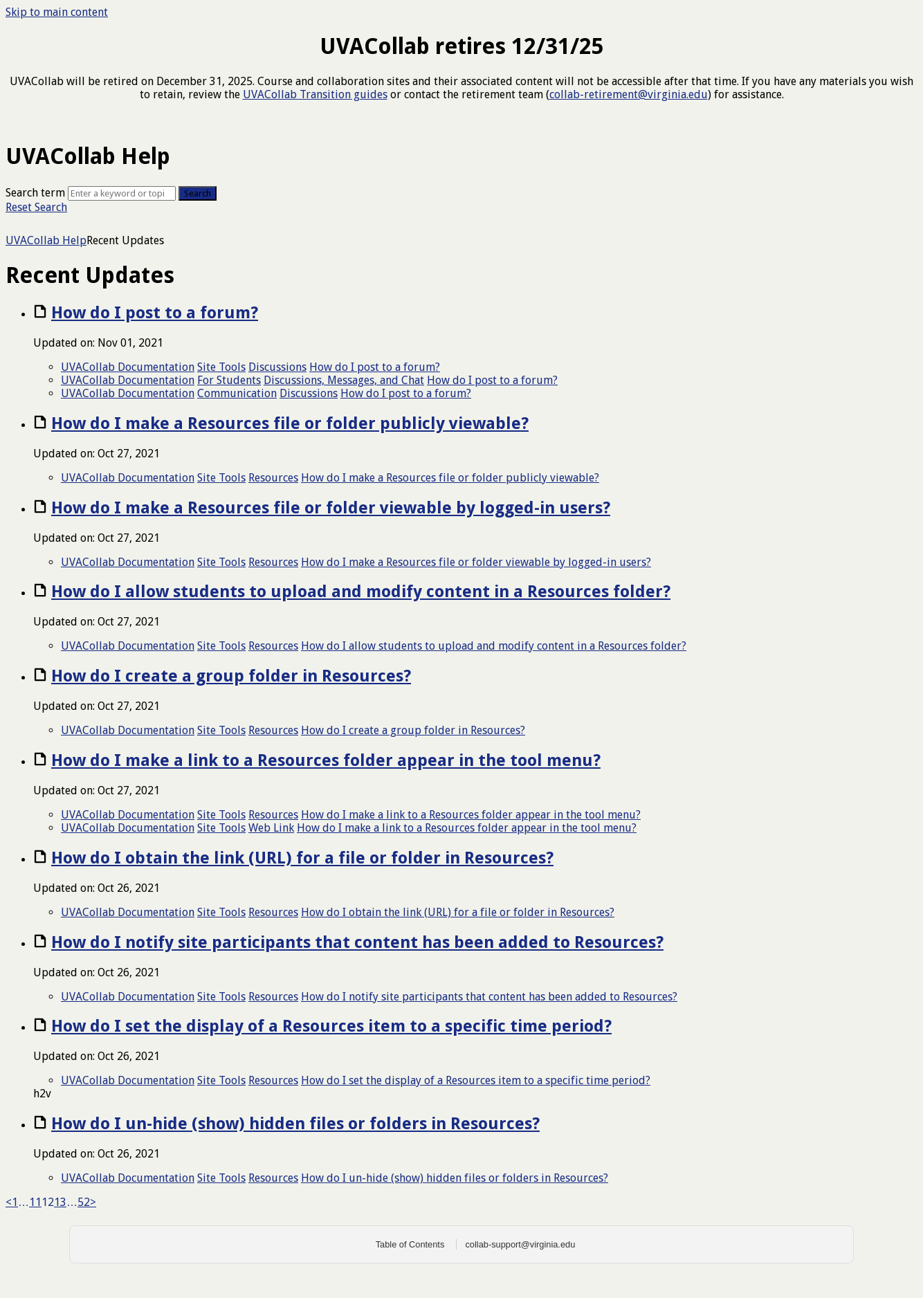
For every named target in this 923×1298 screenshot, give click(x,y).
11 (35, 1202)
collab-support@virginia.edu (520, 1244)
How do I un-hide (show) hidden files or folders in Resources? (295, 1123)
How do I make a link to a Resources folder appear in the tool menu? (326, 760)
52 (83, 1202)
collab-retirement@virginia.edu (628, 94)
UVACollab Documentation (127, 367)
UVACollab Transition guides (315, 94)
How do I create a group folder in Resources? (231, 676)
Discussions (277, 367)
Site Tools (221, 367)
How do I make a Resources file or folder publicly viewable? (290, 423)
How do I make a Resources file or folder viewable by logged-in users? (330, 508)
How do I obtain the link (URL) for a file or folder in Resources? (302, 858)
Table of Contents (410, 1244)
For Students (229, 380)
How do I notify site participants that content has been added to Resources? (357, 942)
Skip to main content (57, 12)
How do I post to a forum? (154, 312)
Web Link (271, 827)
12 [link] (48, 1202)
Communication (237, 393)
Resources (273, 477)
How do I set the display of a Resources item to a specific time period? (331, 1026)
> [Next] (93, 1202)
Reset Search (36, 207)
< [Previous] (9, 1202)
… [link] (23, 1202)
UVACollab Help (46, 240)
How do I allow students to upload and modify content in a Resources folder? (360, 591)
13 (60, 1202)
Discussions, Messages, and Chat (344, 380)
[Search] (122, 193)
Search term (35, 192)
